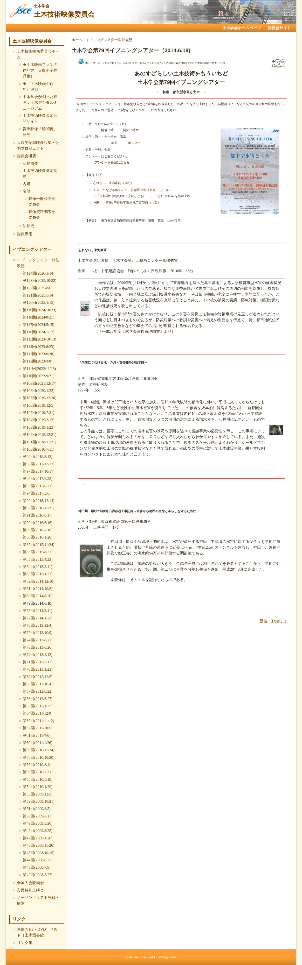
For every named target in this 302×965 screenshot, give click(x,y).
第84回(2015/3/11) (37, 567)
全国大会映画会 (30, 883)
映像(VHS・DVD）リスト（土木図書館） (37, 932)
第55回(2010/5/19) (38, 779)
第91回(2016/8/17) (38, 515)
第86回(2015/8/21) (38, 552)
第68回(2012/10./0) (38, 684)
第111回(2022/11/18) (39, 369)
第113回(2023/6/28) (38, 354)
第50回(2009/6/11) (37, 816)
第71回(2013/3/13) (38, 662)
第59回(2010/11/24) (38, 750)
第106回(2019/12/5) (39, 405)
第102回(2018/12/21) (39, 435)
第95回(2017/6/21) (38, 486)
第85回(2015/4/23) (38, 559)
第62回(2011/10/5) (37, 728)
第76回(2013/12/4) (38, 625)
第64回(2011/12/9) (37, 713)
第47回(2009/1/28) (38, 838)
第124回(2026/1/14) (39, 273)
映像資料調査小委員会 (41, 215)
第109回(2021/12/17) (39, 383)
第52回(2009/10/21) (39, 801)
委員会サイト (279, 28)
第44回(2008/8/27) (38, 860)
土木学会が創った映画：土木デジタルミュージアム (40, 102)
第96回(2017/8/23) (38, 478)
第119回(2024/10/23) (39, 310)
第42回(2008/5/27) (38, 875)
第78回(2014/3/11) (37, 611)
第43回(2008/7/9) (37, 867)
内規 (26, 184)
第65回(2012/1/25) (38, 706)
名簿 (26, 191)
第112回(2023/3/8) (37, 361)
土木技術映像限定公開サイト (40, 118)
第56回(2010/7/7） (38, 772)
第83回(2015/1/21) (38, 574)
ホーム (77, 40)
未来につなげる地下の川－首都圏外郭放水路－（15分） (132, 190)
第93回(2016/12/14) (39, 501)
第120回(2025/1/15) (39, 302)
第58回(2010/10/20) (39, 757)
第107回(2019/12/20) (39, 398)
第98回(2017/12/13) (39, 464)
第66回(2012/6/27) (38, 699)
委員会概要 (26, 156)
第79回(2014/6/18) (38, 603)
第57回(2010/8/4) (37, 765)
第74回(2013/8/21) (38, 640)
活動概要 (30, 163)
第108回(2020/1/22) (39, 391)
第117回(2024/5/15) (38, 325)
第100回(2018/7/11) (38, 449)
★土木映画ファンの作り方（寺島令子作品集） (40, 70)
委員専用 (24, 234)
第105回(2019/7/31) (39, 413)
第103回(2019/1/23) (39, 427)
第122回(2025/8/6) (38, 288)
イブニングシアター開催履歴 (38, 263)
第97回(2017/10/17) (39, 471)
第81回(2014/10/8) (38, 589)
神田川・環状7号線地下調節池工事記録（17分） (127, 202)
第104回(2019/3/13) (39, 420)
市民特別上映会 (30, 890)
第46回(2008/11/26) (38, 845)
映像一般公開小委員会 (41, 201)
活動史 (28, 226)
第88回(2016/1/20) (38, 537)
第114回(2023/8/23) (38, 347)
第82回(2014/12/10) (39, 581)
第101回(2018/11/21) (39, 442)
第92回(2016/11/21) (38, 508)
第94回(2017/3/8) (37, 493)
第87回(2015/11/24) (38, 545)
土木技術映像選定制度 (40, 173)
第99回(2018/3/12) (38, 456)
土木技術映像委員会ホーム (38, 54)
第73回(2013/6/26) (38, 647)
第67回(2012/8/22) (38, 691)
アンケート (143, 110)
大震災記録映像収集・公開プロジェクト (38, 145)
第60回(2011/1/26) (37, 743)
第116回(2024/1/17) (38, 332)
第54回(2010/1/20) (38, 787)
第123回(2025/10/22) (39, 280)
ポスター (134, 142)
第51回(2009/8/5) (37, 809)
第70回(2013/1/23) (38, 669)
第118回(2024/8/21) (38, 317)
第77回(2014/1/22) (38, 618)
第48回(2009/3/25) (38, 831)
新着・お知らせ (273, 621)
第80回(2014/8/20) (38, 596)
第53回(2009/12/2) (38, 794)
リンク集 (24, 943)
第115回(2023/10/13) (39, 339)
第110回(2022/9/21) (38, 376)
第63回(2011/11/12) (38, 721)
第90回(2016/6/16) (38, 523)
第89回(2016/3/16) (38, 530)
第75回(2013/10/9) (38, 633)
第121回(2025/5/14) (39, 295)
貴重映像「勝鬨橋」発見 (40, 132)
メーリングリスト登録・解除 (38, 900)
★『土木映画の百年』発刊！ (38, 87)
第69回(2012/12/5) (38, 677)
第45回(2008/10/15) (39, 853)
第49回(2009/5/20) (38, 823)
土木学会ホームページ (241, 28)
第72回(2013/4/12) (38, 655)
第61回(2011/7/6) (36, 735)
